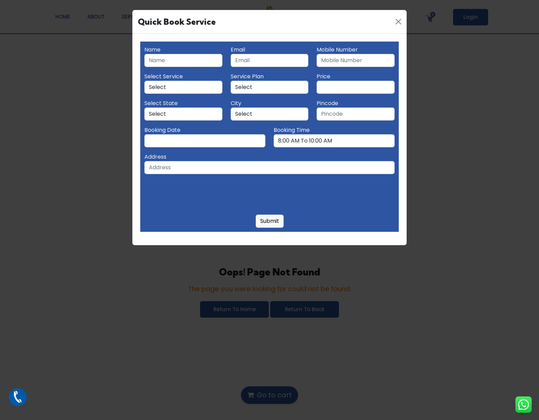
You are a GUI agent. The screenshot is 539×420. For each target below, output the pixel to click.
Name (152, 50)
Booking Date (162, 130)
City (236, 103)
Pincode (327, 103)
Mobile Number (337, 50)
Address (155, 157)
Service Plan (247, 76)
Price (323, 76)
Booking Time (292, 130)
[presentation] (196, 195)
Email (238, 50)
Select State (161, 103)
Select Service (163, 76)
